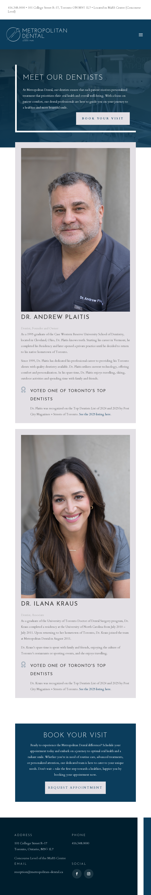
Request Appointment (75, 787)
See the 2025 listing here (94, 414)
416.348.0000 (80, 843)
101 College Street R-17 (30, 843)
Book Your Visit (103, 118)
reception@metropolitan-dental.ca (38, 872)
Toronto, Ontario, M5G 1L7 (33, 849)
